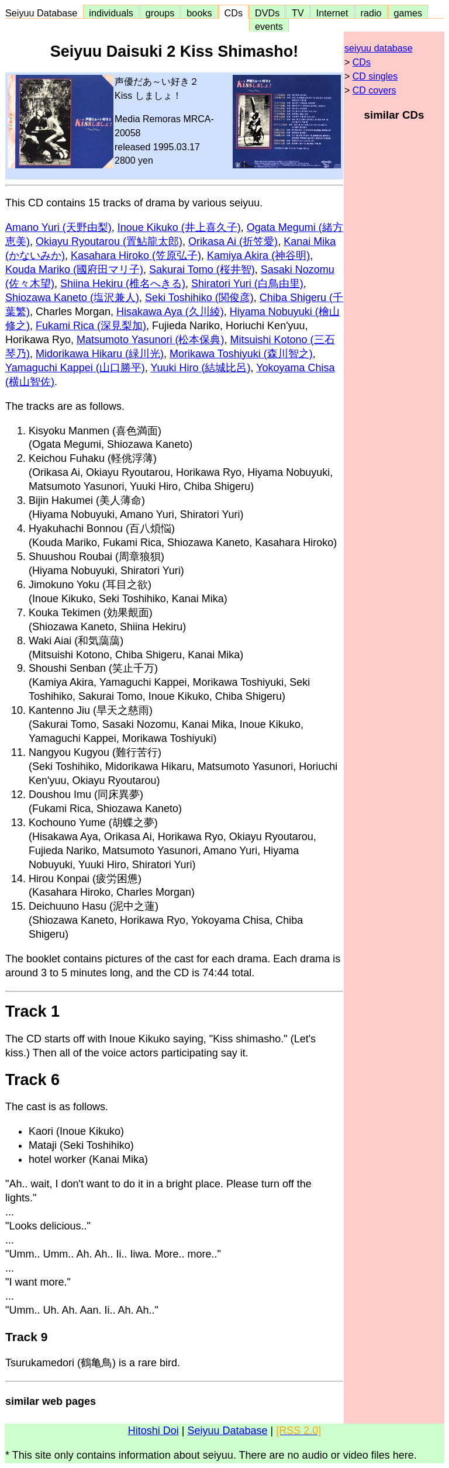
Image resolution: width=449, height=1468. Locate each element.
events (269, 26)
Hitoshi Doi (153, 1430)
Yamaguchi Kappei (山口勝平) (75, 368)
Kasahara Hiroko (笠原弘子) (136, 255)
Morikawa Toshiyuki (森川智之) (241, 354)
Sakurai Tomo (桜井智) (202, 269)
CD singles (375, 76)
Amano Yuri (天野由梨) (58, 227)
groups (160, 13)
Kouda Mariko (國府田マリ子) (74, 269)
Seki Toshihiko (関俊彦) (199, 297)
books (199, 13)
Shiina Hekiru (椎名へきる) (122, 283)
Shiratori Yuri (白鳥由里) (247, 283)
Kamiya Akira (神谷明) (258, 255)
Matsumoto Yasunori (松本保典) (150, 340)
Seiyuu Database (43, 13)
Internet (332, 13)
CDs (233, 13)
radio (371, 13)
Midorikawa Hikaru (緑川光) (100, 354)
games (408, 13)
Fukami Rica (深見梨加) (91, 325)
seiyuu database (378, 48)
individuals (111, 13)
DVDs (267, 13)
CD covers (374, 90)
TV (297, 13)
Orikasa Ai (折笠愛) (233, 241)
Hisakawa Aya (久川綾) (170, 311)
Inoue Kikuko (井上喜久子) (179, 227)
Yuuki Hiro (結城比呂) (200, 368)
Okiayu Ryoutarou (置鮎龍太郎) (109, 241)
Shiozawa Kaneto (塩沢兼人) (72, 297)
